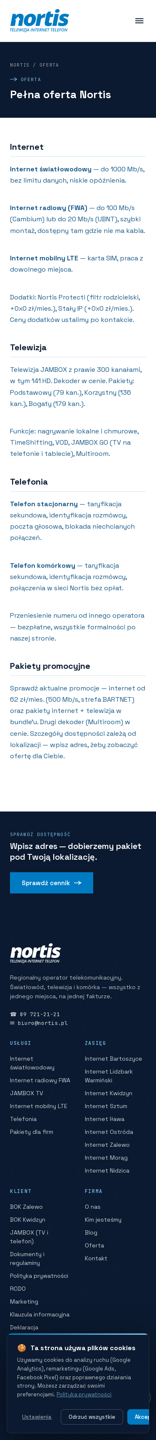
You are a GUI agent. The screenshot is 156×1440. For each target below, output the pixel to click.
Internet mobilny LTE (38, 1106)
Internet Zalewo (107, 1144)
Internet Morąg (106, 1157)
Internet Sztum (106, 1106)
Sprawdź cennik (52, 883)
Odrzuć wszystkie (92, 1416)
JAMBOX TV (26, 1093)
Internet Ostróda (109, 1132)
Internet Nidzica (107, 1170)
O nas (93, 1206)
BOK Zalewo (26, 1206)
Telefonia (23, 1119)
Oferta (94, 1245)
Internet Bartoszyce (113, 1058)
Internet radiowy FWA (40, 1080)
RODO (18, 1288)
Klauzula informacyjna (39, 1314)
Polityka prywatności (39, 1275)
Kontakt (96, 1258)
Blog (91, 1232)
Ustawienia (37, 1416)
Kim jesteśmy (103, 1219)
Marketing (24, 1301)
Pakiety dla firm (31, 1132)
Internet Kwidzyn (108, 1093)
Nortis (20, 65)
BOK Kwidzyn (27, 1219)
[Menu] (139, 20)
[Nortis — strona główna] (39, 20)
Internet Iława (104, 1119)
